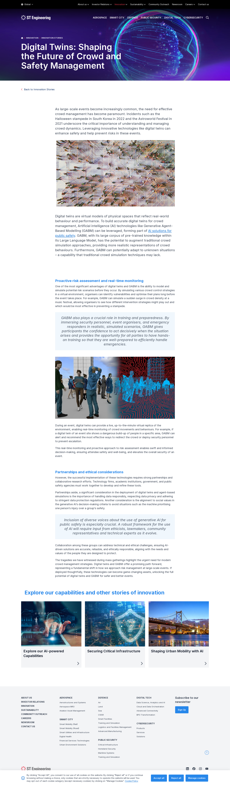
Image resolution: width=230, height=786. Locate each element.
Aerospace (100, 17)
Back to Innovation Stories (38, 89)
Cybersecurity (193, 17)
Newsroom (177, 4)
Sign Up (182, 709)
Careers (189, 4)
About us (82, 4)
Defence (132, 17)
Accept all (159, 778)
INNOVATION (32, 38)
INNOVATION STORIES (52, 38)
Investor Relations (100, 4)
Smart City (117, 17)
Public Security (151, 17)
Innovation (120, 4)
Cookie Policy (131, 781)
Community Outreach (159, 4)
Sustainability (136, 4)
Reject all (176, 778)
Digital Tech (172, 17)
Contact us (203, 4)
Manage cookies (197, 778)
